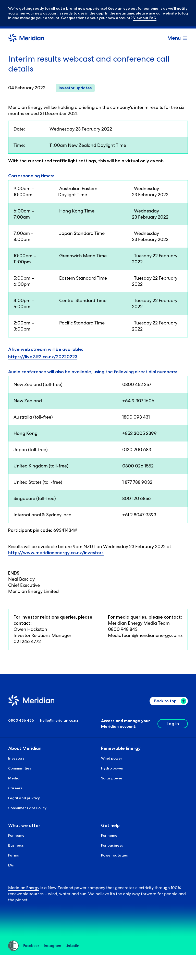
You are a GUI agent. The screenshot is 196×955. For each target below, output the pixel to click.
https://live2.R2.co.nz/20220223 (42, 357)
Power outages (114, 855)
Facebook (31, 945)
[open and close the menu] (177, 38)
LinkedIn (72, 945)
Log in (173, 723)
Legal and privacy (24, 798)
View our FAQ (144, 18)
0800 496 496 (21, 720)
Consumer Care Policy (27, 808)
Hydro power (112, 768)
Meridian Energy (23, 888)
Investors (16, 758)
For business (112, 845)
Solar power (111, 778)
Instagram (52, 945)
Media (14, 778)
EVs (11, 865)
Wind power (111, 758)
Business (16, 845)
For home (16, 835)
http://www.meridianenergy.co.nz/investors (56, 552)
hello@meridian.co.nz (59, 720)
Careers (15, 788)
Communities (19, 768)
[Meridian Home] (26, 39)
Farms (13, 855)
